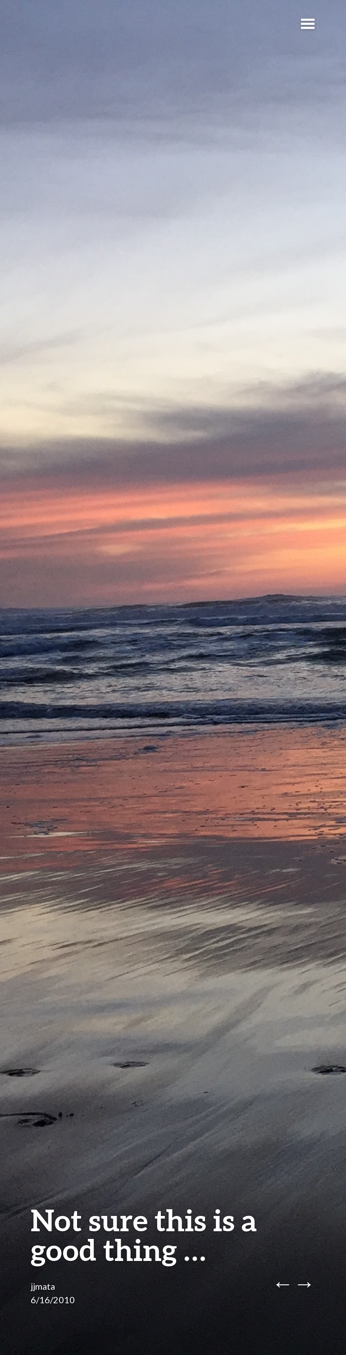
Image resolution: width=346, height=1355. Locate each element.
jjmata (43, 1286)
